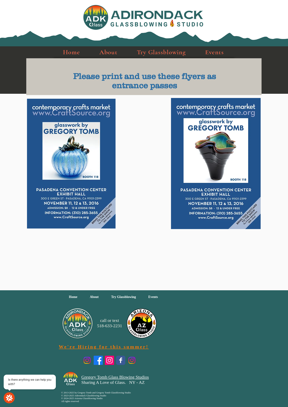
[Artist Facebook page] (120, 360)
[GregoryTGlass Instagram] (109, 360)
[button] (108, 52)
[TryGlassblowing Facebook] (98, 360)
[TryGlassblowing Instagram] (87, 360)
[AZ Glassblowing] (131, 360)
